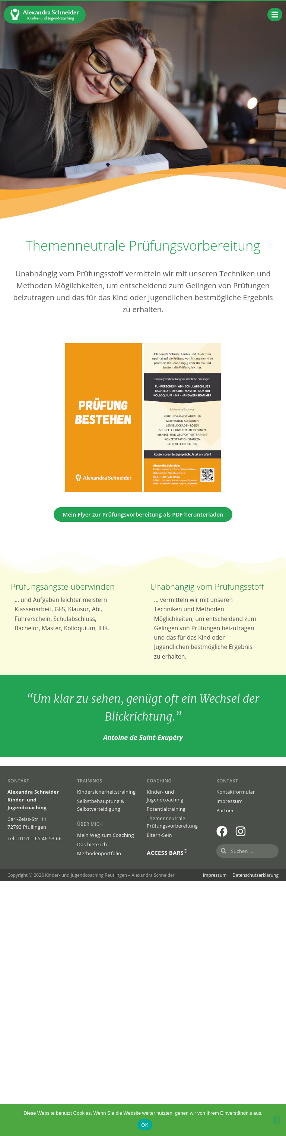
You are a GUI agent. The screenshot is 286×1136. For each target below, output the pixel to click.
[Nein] (276, 1120)
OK (144, 1125)
